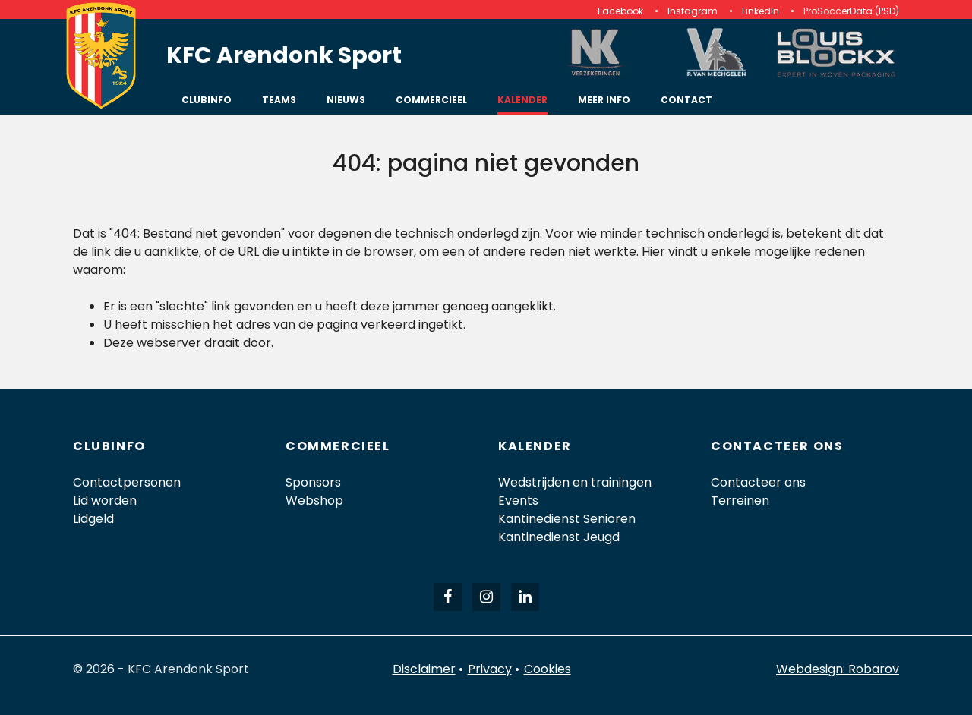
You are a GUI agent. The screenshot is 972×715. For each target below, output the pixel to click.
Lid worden (105, 500)
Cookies (547, 669)
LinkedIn (760, 11)
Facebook (620, 11)
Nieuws (346, 99)
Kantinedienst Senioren (567, 519)
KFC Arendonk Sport (284, 55)
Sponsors (313, 482)
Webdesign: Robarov (837, 669)
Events (518, 500)
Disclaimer (424, 669)
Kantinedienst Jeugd (559, 537)
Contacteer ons (758, 482)
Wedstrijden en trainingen (575, 482)
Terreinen (740, 500)
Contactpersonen (127, 482)
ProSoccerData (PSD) (851, 11)
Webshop (314, 500)
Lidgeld (93, 519)
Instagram (692, 11)
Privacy (490, 669)
